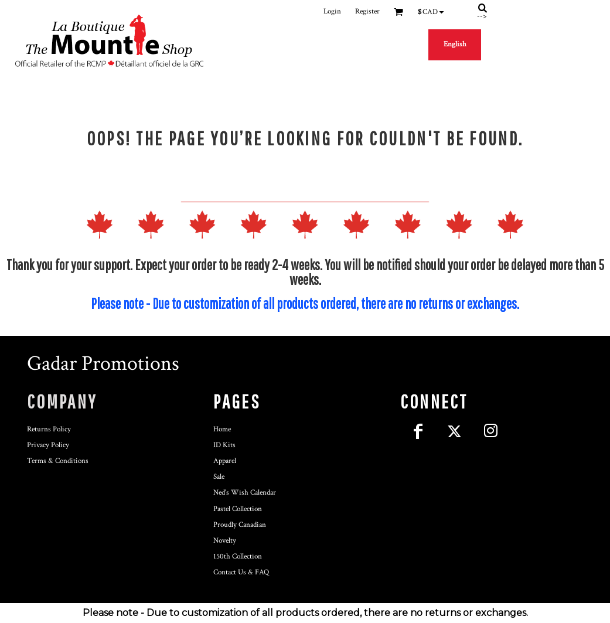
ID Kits (224, 445)
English (455, 44)
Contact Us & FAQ (241, 572)
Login (332, 11)
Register (367, 11)
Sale (218, 477)
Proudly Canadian (239, 525)
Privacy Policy (48, 445)
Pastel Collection (237, 509)
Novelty (224, 541)
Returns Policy (49, 429)
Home (222, 429)
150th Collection (237, 556)
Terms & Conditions (57, 461)
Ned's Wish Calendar (244, 493)
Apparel (224, 461)
